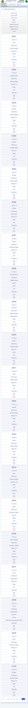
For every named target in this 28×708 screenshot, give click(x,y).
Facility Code (14, 13)
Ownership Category (14, 24)
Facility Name (14, 15)
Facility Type (14, 17)
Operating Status (14, 29)
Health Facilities (11, 4)
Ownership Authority (14, 26)
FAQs (19, 4)
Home (4, 4)
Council (14, 22)
